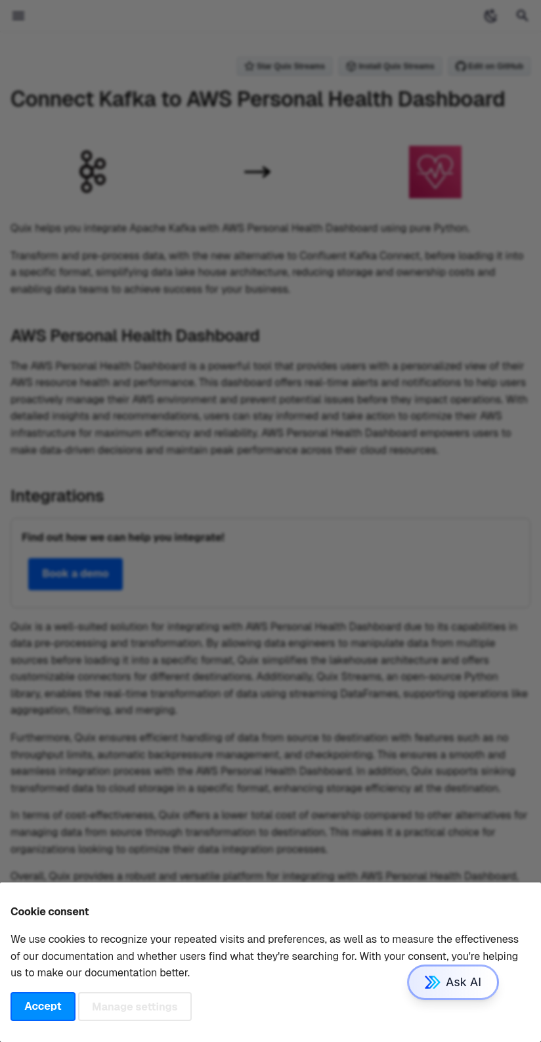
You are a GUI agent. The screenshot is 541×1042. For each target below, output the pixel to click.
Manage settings (135, 1006)
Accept (42, 1006)
